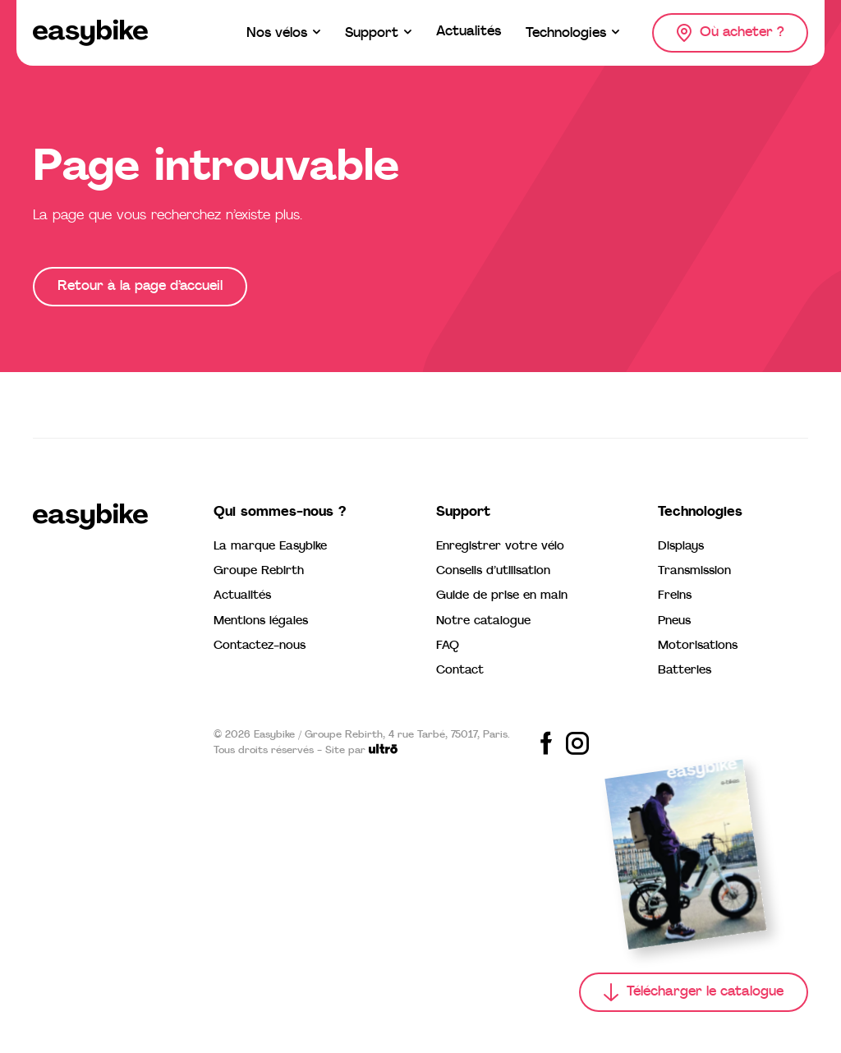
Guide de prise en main (502, 596)
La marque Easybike (270, 546)
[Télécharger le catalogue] (693, 992)
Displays (681, 546)
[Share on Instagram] (577, 743)
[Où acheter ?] (730, 33)
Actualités (242, 596)
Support (463, 512)
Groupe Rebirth (259, 571)
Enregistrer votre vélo (500, 546)
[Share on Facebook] (546, 743)
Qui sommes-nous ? (280, 512)
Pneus (674, 621)
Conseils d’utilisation (493, 571)
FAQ (447, 646)
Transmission (694, 571)
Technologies (700, 512)
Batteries (684, 670)
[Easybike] (90, 33)
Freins (675, 596)
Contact (460, 670)
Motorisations (698, 646)
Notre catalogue (483, 621)
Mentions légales (261, 621)
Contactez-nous (260, 646)
